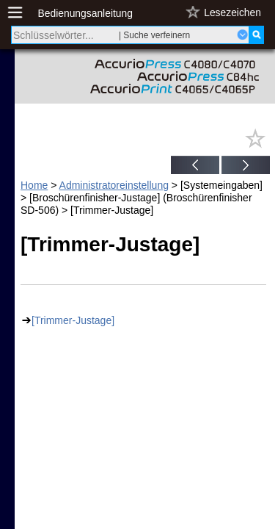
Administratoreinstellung (114, 185)
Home (34, 185)
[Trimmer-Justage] (73, 320)
